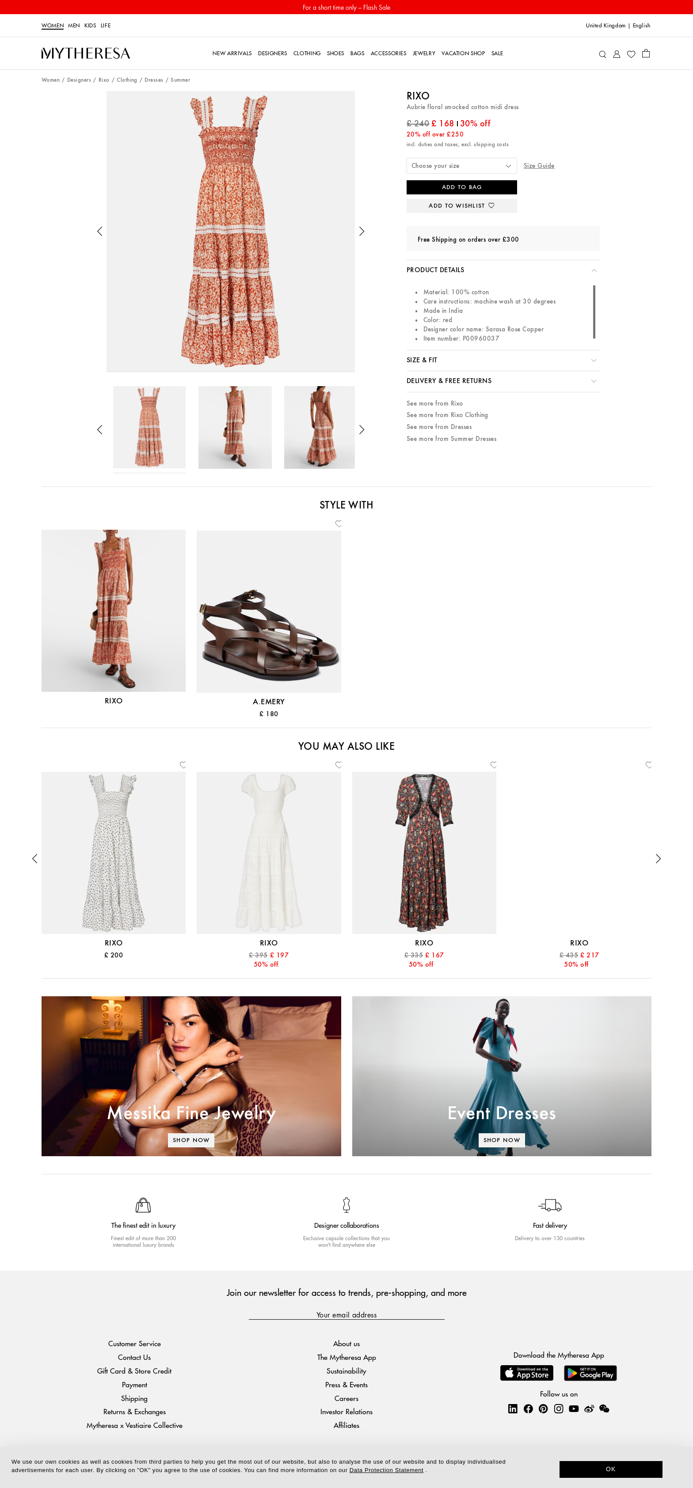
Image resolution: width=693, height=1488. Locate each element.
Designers (79, 80)
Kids (90, 25)
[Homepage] (86, 53)
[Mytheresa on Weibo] (589, 1408)
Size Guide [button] (539, 166)
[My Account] (617, 53)
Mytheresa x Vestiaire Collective (135, 1425)
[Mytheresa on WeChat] (604, 1408)
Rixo (104, 80)
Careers (346, 1398)
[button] (100, 231)
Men (74, 25)
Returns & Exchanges (134, 1411)
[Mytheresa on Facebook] (528, 1408)
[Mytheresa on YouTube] (573, 1408)
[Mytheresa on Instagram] (558, 1408)
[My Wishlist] (631, 53)
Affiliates (346, 1425)
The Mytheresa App (346, 1357)
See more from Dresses (439, 427)
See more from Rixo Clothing (447, 415)
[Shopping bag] (645, 53)
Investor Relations (346, 1411)
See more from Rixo (435, 403)
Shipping (134, 1398)
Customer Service (134, 1343)
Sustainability (346, 1371)
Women (53, 25)
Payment (134, 1384)
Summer (180, 80)
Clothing (127, 80)
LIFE (106, 25)
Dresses (154, 80)
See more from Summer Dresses (451, 439)
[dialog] (346, 1467)
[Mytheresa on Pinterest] (543, 1408)
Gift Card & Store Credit (134, 1371)
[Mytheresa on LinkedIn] (512, 1408)
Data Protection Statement (386, 1470)
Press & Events (346, 1384)
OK (611, 1469)
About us (346, 1343)
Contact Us (134, 1357)
